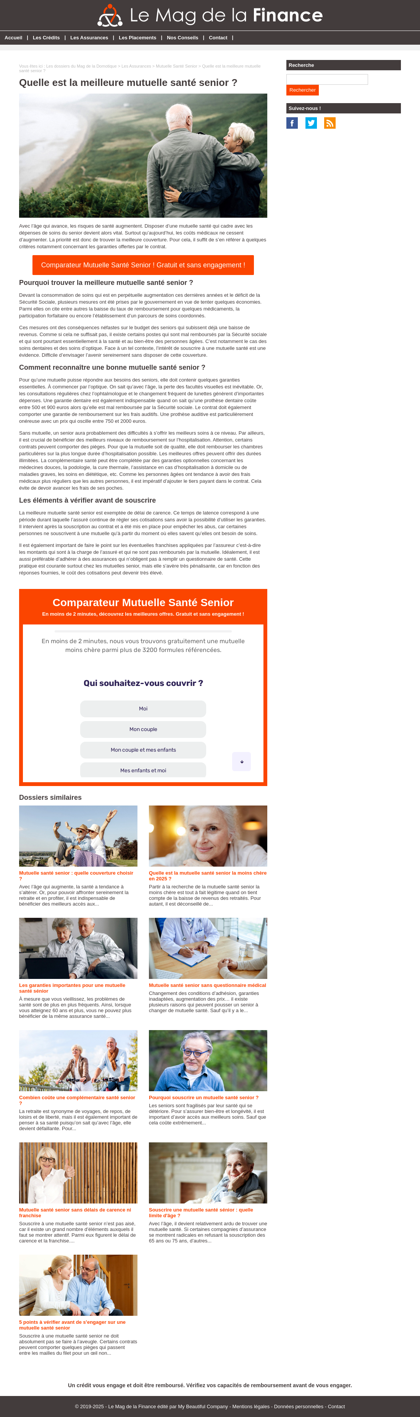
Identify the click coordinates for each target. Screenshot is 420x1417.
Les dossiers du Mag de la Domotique (81, 66)
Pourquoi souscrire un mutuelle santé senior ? (204, 1097)
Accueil (13, 37)
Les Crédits (46, 37)
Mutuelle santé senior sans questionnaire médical (207, 985)
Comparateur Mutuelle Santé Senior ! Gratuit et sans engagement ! (143, 265)
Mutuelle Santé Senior (176, 66)
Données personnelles (298, 1406)
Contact (218, 37)
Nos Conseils (182, 37)
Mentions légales (251, 1406)
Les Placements (137, 37)
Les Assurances (89, 37)
